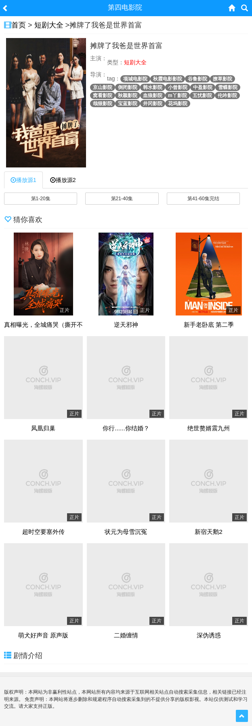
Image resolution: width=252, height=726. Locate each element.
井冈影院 (152, 103)
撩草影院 (222, 79)
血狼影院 (152, 95)
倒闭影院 (127, 87)
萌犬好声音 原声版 (43, 635)
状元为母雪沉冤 (126, 532)
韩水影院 (152, 87)
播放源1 (23, 180)
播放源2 (63, 180)
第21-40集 (122, 198)
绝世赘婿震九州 (208, 428)
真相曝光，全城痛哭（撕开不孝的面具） (58, 325)
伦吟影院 (227, 95)
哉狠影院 (102, 103)
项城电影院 (135, 79)
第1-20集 (40, 198)
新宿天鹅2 (209, 532)
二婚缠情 (126, 635)
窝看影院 (102, 95)
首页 (18, 25)
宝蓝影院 (127, 103)
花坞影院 (177, 103)
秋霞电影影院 (167, 79)
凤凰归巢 (43, 428)
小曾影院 (177, 87)
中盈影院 (202, 87)
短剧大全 (48, 25)
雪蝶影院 (227, 87)
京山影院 (102, 87)
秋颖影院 (127, 95)
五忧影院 (202, 95)
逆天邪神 (126, 325)
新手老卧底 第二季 (209, 325)
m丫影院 (177, 95)
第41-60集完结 (203, 198)
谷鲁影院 (197, 79)
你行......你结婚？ (126, 428)
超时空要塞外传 (43, 532)
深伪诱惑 (209, 635)
